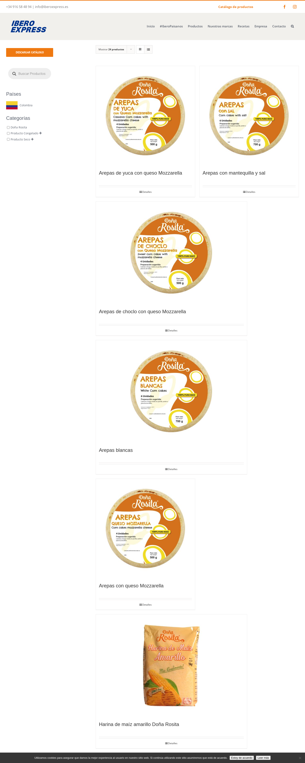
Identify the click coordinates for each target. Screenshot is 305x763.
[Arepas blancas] (171, 391)
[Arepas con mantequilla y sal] (249, 115)
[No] (300, 758)
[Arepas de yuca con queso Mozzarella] (145, 115)
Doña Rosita (19, 127)
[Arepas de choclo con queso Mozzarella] (171, 253)
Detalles (147, 192)
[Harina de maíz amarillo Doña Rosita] (171, 665)
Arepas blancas (116, 450)
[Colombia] (19, 105)
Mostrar (111, 49)
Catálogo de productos (235, 7)
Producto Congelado (24, 133)
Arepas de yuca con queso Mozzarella (140, 173)
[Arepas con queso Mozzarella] (145, 528)
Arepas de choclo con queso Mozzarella (142, 311)
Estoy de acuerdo (241, 757)
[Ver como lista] (148, 49)
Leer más (263, 757)
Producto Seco (20, 139)
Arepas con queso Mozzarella (131, 585)
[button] (292, 26)
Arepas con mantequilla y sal (234, 173)
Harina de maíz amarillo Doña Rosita (139, 724)
